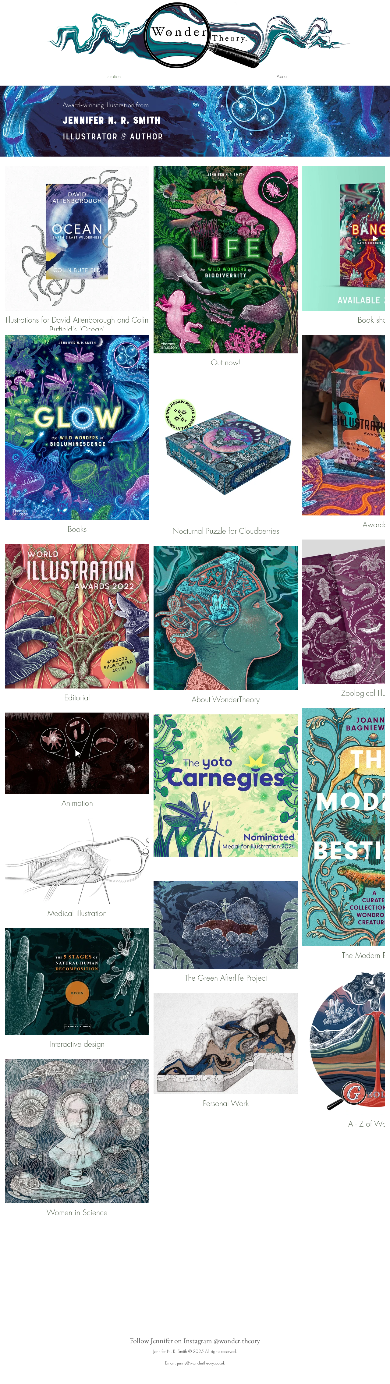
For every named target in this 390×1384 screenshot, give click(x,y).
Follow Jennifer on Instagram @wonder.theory (195, 1340)
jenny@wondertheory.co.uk (201, 1363)
